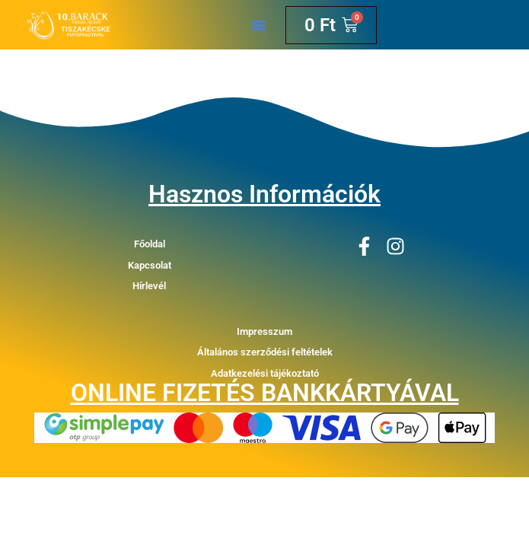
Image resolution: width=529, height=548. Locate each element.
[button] (258, 25)
